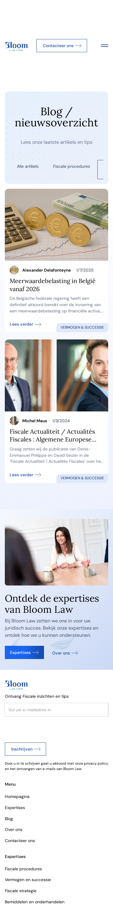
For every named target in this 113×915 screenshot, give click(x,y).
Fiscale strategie (20, 890)
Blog (9, 818)
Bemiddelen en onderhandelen (34, 901)
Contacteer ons (20, 840)
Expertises (15, 807)
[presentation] (50, 728)
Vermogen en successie (28, 879)
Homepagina (17, 796)
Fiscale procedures (23, 868)
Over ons (13, 829)
